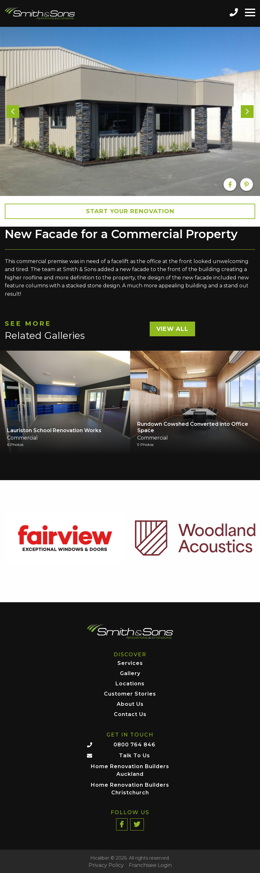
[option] (130, 111)
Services (130, 663)
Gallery (130, 673)
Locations (130, 684)
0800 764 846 (134, 745)
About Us (130, 704)
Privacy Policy (106, 865)
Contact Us (130, 714)
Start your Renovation (130, 211)
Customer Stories (130, 694)
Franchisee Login (150, 865)
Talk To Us (134, 755)
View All (172, 328)
